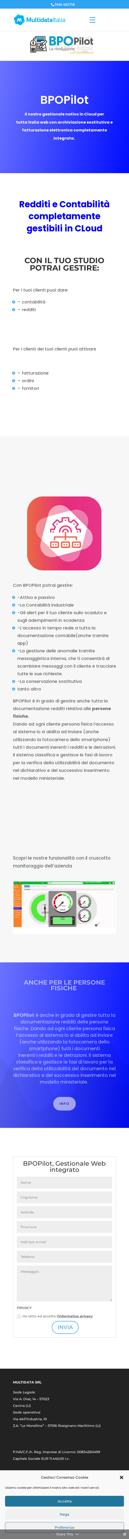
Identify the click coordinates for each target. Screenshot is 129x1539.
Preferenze (64, 1527)
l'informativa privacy (75, 1316)
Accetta (65, 1501)
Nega (64, 1514)
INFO (64, 1103)
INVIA (65, 1327)
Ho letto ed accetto (55, 1316)
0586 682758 (65, 4)
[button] (121, 1477)
